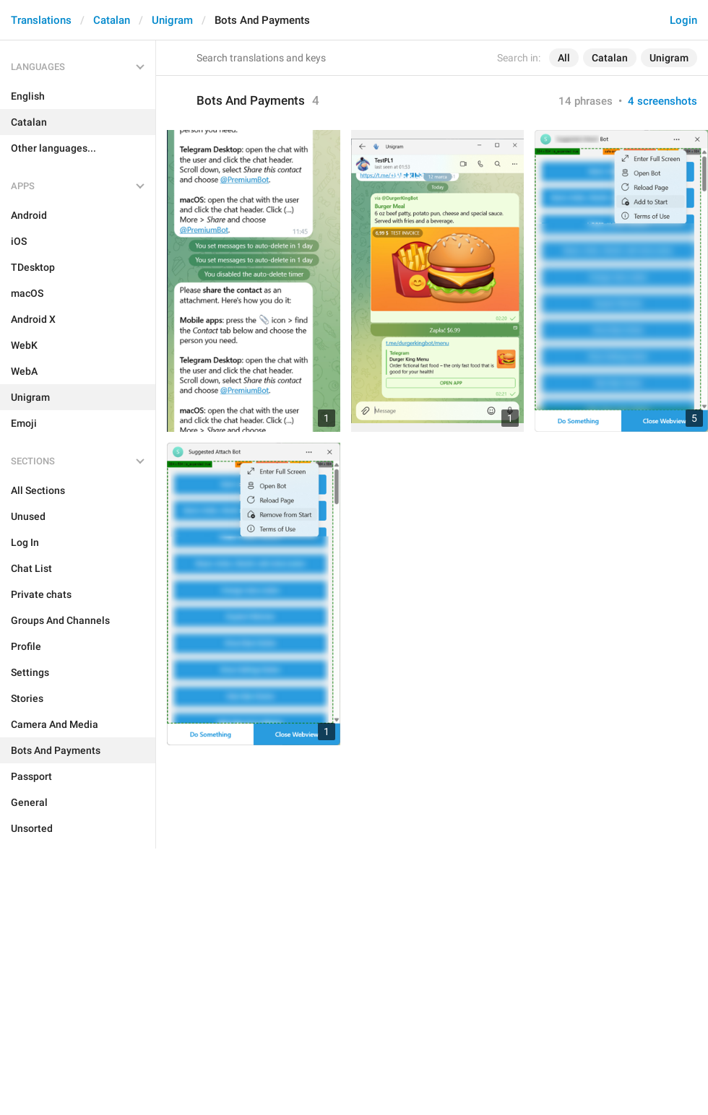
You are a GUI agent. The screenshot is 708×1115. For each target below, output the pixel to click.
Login (683, 20)
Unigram (172, 20)
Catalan (111, 20)
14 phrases (585, 101)
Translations (41, 20)
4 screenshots (662, 101)
